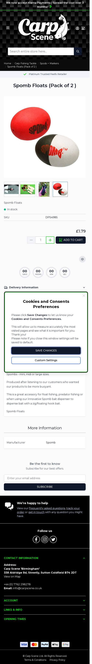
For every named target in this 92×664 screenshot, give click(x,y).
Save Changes (46, 350)
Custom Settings (46, 360)
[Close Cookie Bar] (84, 296)
